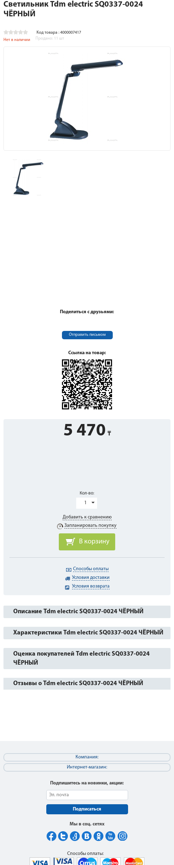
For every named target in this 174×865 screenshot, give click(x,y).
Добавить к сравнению (87, 517)
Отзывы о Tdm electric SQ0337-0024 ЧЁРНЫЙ (78, 683)
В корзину (94, 541)
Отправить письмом (87, 335)
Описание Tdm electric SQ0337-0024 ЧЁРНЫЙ (78, 611)
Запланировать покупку (90, 525)
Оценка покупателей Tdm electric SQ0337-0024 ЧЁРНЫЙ (81, 658)
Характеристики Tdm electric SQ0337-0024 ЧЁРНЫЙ (88, 633)
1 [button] (85, 503)
